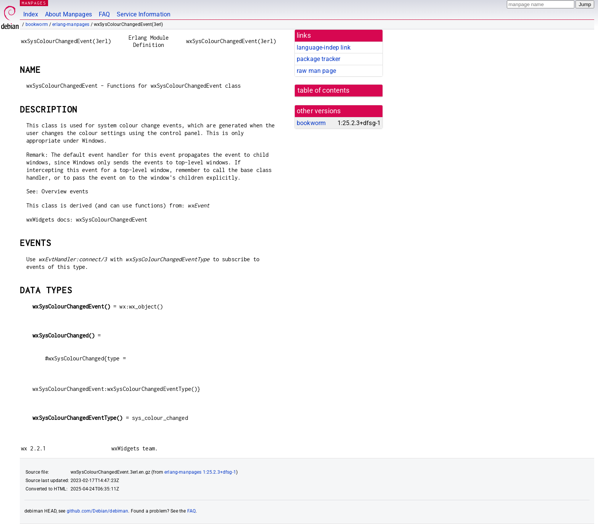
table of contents (323, 90)
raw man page (316, 70)
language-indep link (323, 47)
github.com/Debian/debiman (98, 511)
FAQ (104, 14)
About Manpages (68, 14)
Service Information (143, 14)
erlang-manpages (70, 24)
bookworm (37, 24)
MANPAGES (34, 2)
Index (30, 14)
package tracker (318, 59)
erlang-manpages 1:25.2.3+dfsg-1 (200, 472)
